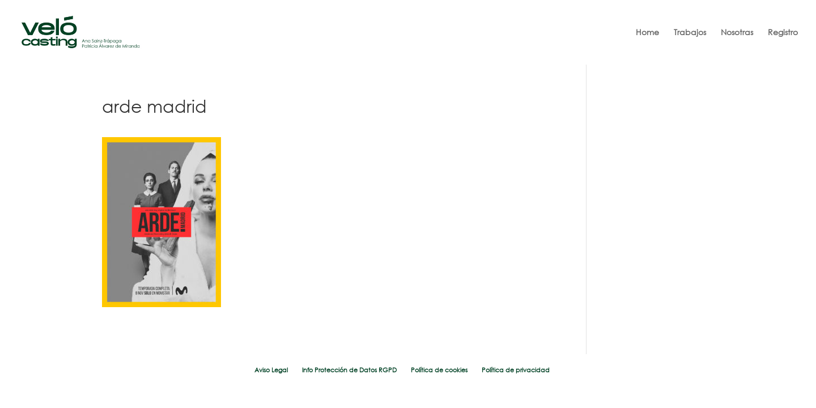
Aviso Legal (271, 370)
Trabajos (690, 32)
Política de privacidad (516, 370)
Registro (783, 32)
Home (647, 32)
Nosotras (737, 32)
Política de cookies (439, 370)
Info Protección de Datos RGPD (349, 370)
